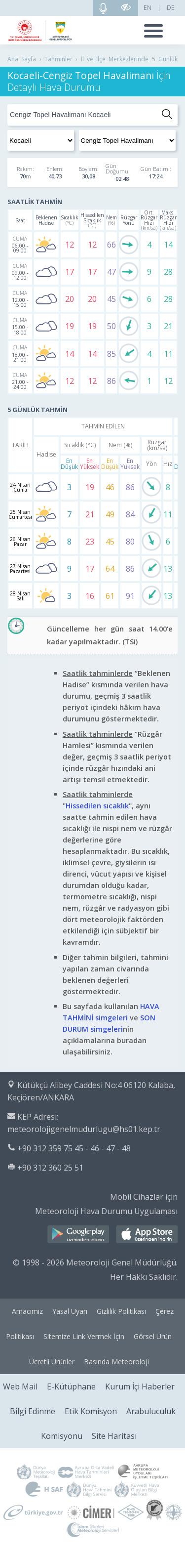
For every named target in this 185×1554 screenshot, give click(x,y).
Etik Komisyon (91, 1411)
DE (171, 7)
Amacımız (27, 1311)
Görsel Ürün (153, 1336)
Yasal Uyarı (69, 1311)
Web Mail (20, 1386)
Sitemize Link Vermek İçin (83, 1336)
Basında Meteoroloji (116, 1361)
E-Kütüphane (71, 1386)
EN (147, 7)
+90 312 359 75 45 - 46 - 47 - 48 (74, 1148)
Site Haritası (114, 1435)
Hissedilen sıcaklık (97, 805)
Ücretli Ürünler (51, 1361)
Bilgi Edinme (32, 1411)
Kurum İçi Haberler (140, 1386)
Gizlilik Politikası (121, 1311)
